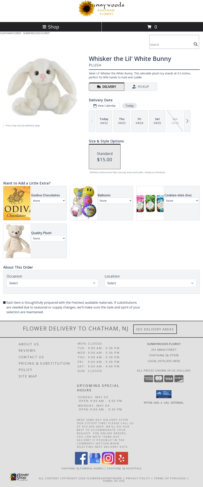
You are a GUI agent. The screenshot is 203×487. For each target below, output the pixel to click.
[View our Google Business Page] (94, 463)
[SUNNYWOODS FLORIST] (101, 16)
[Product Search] (170, 44)
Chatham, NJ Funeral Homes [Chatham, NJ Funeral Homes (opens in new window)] (82, 468)
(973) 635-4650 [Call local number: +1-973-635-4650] (169, 361)
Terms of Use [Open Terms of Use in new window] (114, 481)
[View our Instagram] (108, 463)
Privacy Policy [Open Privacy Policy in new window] (138, 478)
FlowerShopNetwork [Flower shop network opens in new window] (104, 478)
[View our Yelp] (121, 463)
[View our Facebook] (81, 463)
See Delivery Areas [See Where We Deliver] (155, 329)
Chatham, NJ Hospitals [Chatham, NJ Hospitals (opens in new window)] (124, 468)
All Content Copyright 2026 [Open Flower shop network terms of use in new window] (62, 478)
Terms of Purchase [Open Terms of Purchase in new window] (170, 478)
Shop (50, 26)
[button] (163, 394)
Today (129, 106)
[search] (195, 44)
